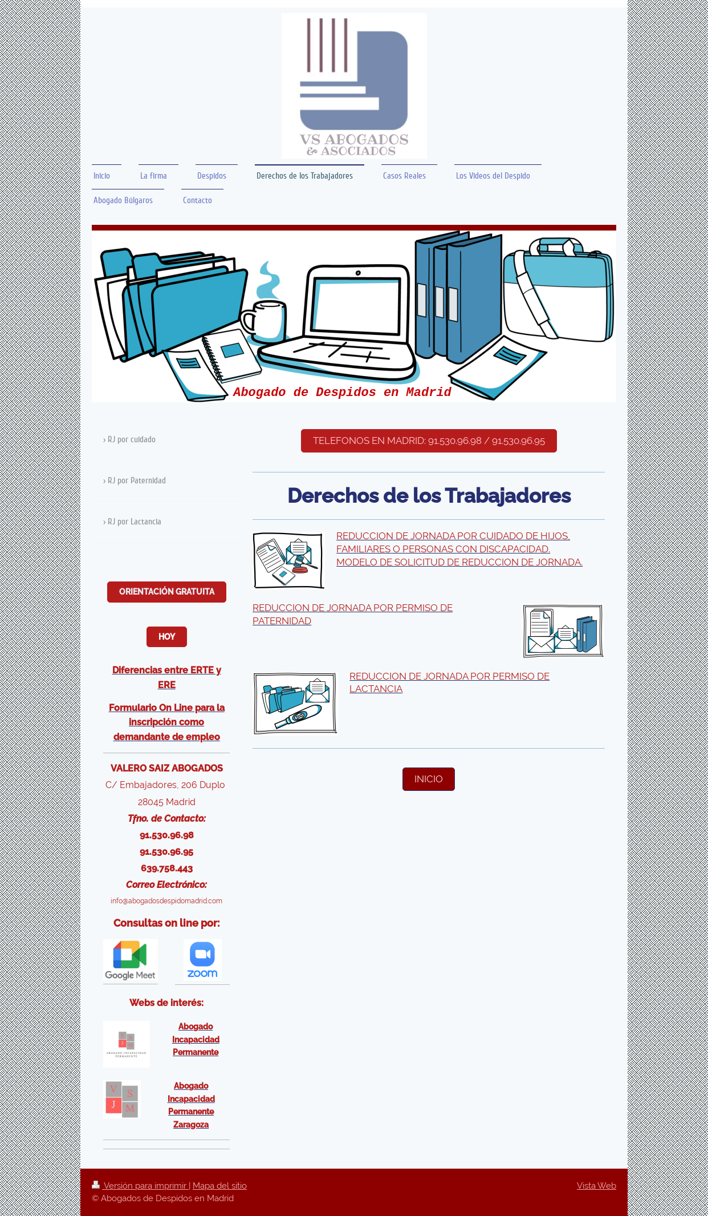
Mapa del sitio (220, 1186)
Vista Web (596, 1186)
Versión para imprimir (140, 1186)
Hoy (166, 636)
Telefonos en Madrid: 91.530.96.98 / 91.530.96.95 (429, 440)
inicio (428, 779)
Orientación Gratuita (166, 591)
